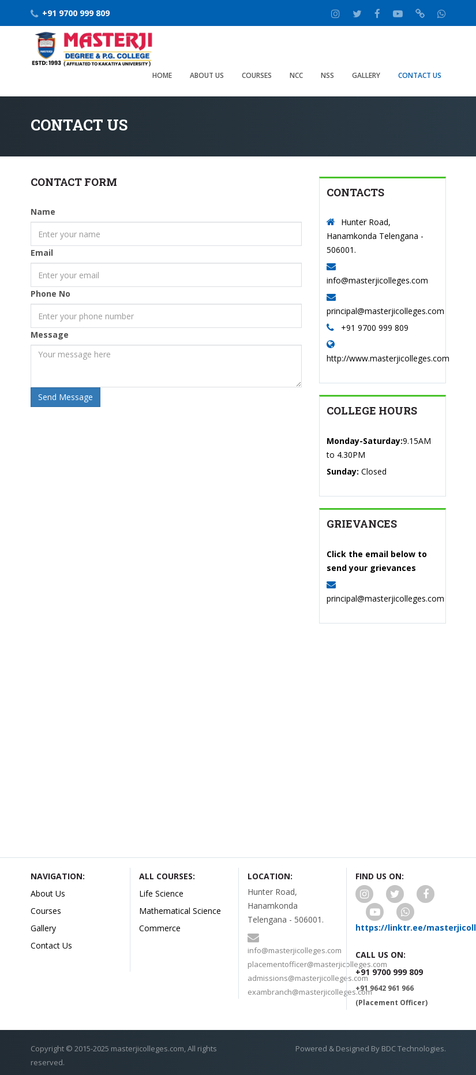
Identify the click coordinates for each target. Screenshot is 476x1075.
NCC (296, 75)
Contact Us (419, 75)
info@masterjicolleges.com (377, 280)
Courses (257, 75)
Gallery (366, 75)
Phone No (50, 293)
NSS (327, 75)
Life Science (161, 893)
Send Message (65, 396)
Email (42, 252)
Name (43, 211)
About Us (207, 75)
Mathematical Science (180, 910)
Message (50, 334)
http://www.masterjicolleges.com (388, 358)
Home (162, 75)
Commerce (160, 928)
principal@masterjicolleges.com (385, 310)
